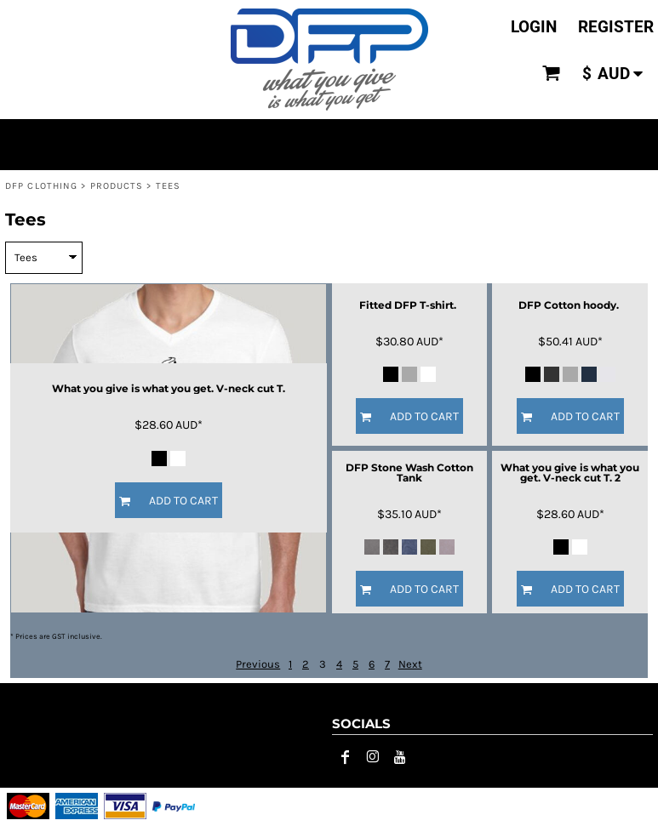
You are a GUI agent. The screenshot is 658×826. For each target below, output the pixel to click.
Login (534, 27)
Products (117, 185)
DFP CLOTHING (41, 185)
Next (410, 664)
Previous (258, 664)
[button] (551, 73)
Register (616, 27)
